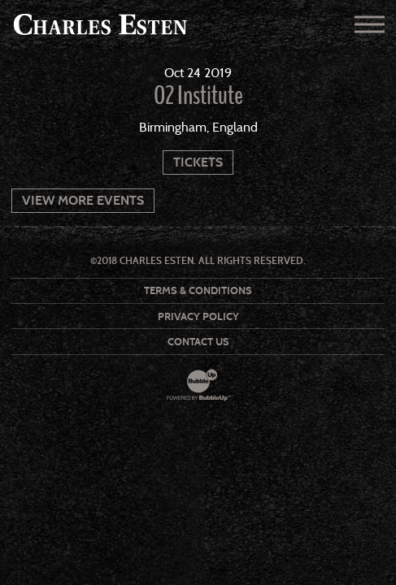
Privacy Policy (198, 316)
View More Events (83, 200)
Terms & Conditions (198, 290)
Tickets (198, 162)
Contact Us (198, 342)
